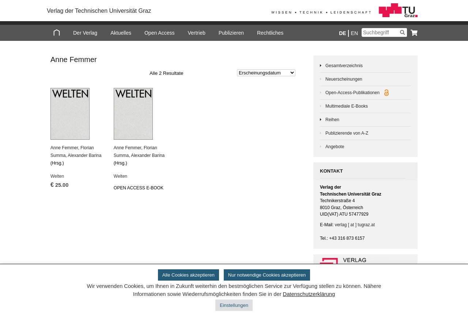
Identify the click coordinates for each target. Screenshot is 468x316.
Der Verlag (85, 33)
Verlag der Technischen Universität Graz (99, 11)
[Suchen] (402, 32)
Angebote (334, 146)
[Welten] (77, 114)
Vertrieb (196, 33)
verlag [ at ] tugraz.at (355, 224)
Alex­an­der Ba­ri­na (84, 155)
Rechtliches (270, 33)
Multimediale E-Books (346, 106)
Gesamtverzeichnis (344, 65)
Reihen (332, 119)
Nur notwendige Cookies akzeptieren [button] (267, 275)
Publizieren (231, 33)
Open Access (159, 33)
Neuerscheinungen (343, 79)
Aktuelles (120, 33)
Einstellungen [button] (234, 305)
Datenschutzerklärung (309, 294)
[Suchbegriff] (384, 32)
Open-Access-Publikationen (357, 92)
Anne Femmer (64, 147)
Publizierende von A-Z (346, 133)
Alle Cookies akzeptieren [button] (188, 275)
